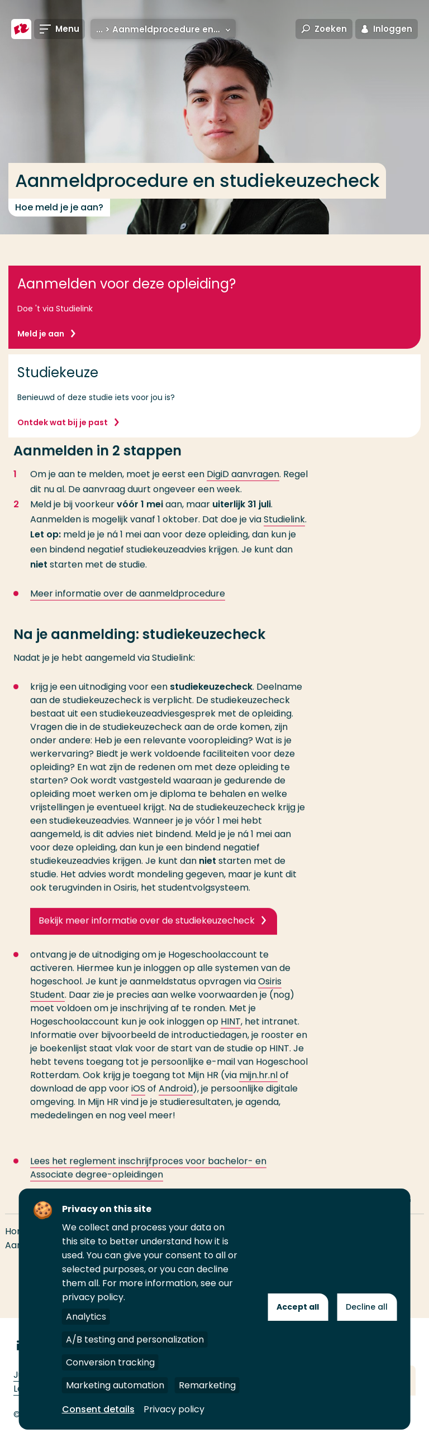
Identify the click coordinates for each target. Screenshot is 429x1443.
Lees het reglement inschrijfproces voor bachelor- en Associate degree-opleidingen (148, 1186)
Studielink (284, 537)
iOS (138, 1106)
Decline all (367, 1306)
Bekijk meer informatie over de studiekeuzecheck (147, 938)
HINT (231, 1039)
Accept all (298, 1306)
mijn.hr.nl (258, 1093)
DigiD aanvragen (243, 492)
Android (176, 1106)
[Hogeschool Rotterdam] (21, 29)
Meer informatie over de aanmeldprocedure (127, 611)
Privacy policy (174, 1409)
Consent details (98, 1409)
